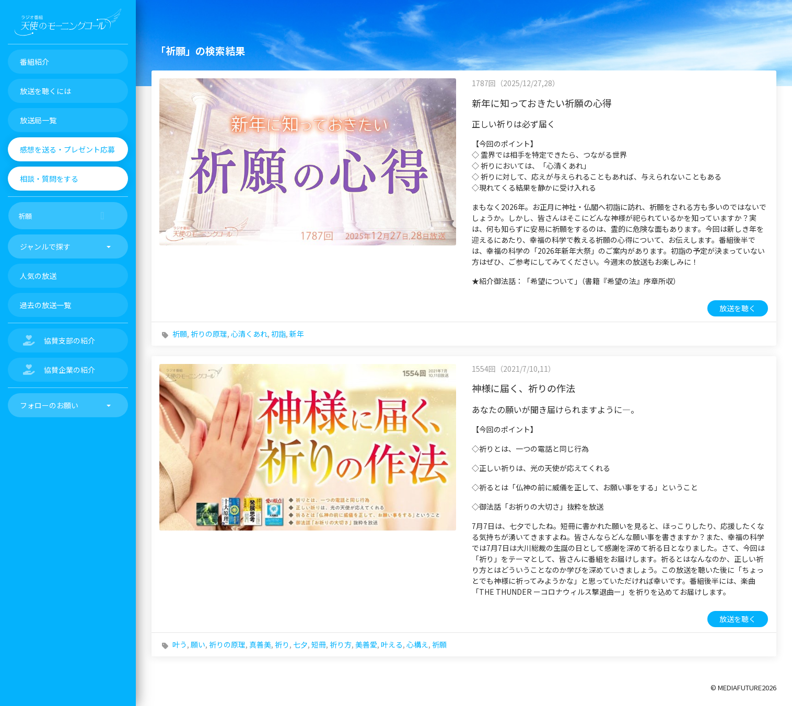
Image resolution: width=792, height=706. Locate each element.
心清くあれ (249, 333)
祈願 (179, 333)
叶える (392, 644)
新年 (296, 333)
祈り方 (341, 644)
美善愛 (366, 644)
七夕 (300, 644)
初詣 (278, 333)
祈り (282, 644)
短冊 (318, 644)
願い (198, 644)
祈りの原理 (209, 333)
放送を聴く (737, 308)
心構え (417, 644)
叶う (179, 644)
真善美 (260, 644)
